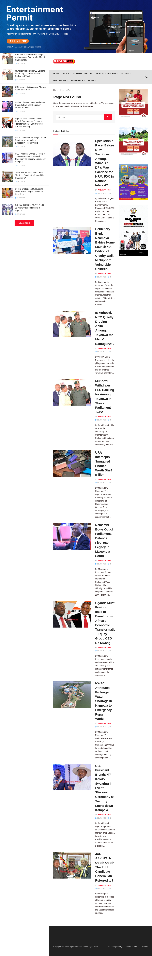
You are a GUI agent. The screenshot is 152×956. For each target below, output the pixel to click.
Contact (128, 946)
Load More (24, 223)
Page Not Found (66, 90)
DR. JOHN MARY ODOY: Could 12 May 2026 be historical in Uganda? (29, 208)
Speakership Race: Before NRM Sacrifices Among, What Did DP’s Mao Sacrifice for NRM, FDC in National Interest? (104, 163)
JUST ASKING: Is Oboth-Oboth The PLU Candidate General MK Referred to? (29, 175)
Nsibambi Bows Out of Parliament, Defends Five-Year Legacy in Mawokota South (30, 105)
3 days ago (100, 818)
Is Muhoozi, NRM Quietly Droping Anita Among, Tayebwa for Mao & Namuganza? (30, 57)
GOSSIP (125, 73)
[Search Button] (108, 117)
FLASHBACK (77, 80)
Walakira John (104, 190)
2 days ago (100, 193)
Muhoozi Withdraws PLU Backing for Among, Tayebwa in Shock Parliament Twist (30, 73)
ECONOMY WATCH (82, 73)
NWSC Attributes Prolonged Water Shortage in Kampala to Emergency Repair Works (30, 140)
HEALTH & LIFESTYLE (107, 73)
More (91, 80)
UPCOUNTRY (59, 80)
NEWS (66, 73)
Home (56, 73)
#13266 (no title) (115, 946)
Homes (145, 946)
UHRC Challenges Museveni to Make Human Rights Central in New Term (29, 191)
